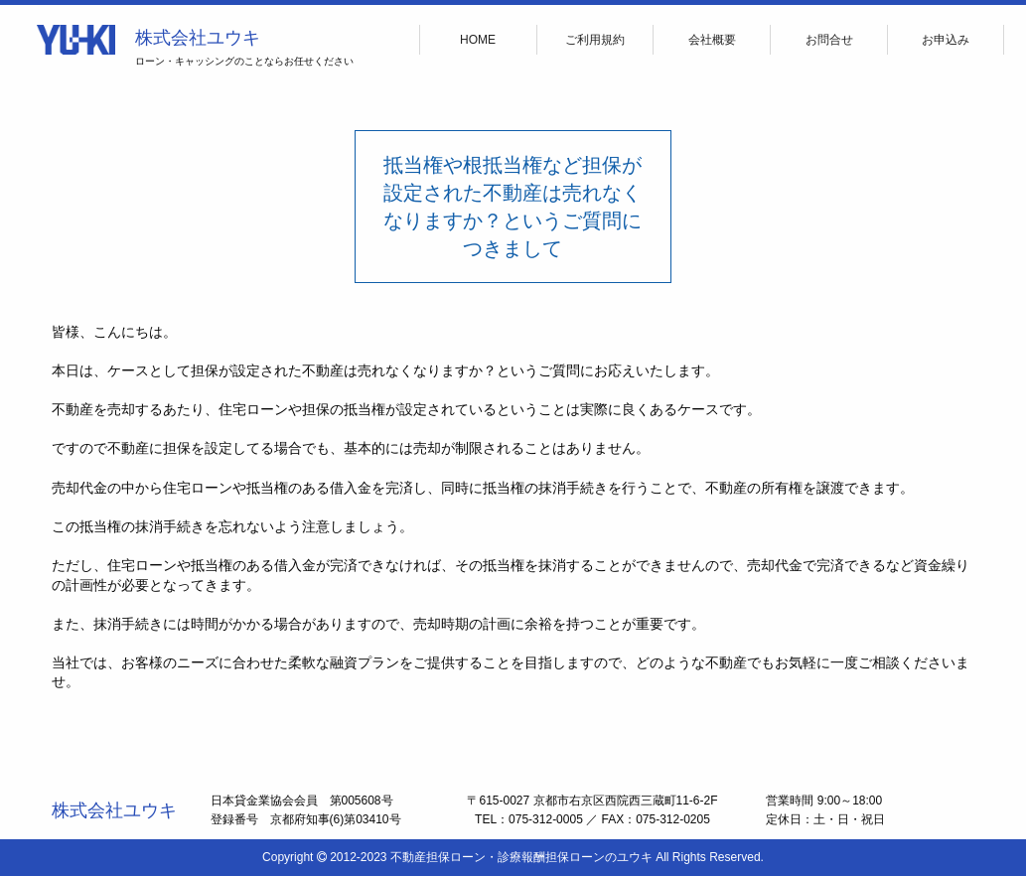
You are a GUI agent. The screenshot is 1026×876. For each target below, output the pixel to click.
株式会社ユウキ (197, 38)
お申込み (945, 40)
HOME (478, 40)
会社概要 (712, 40)
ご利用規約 (595, 40)
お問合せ (829, 40)
